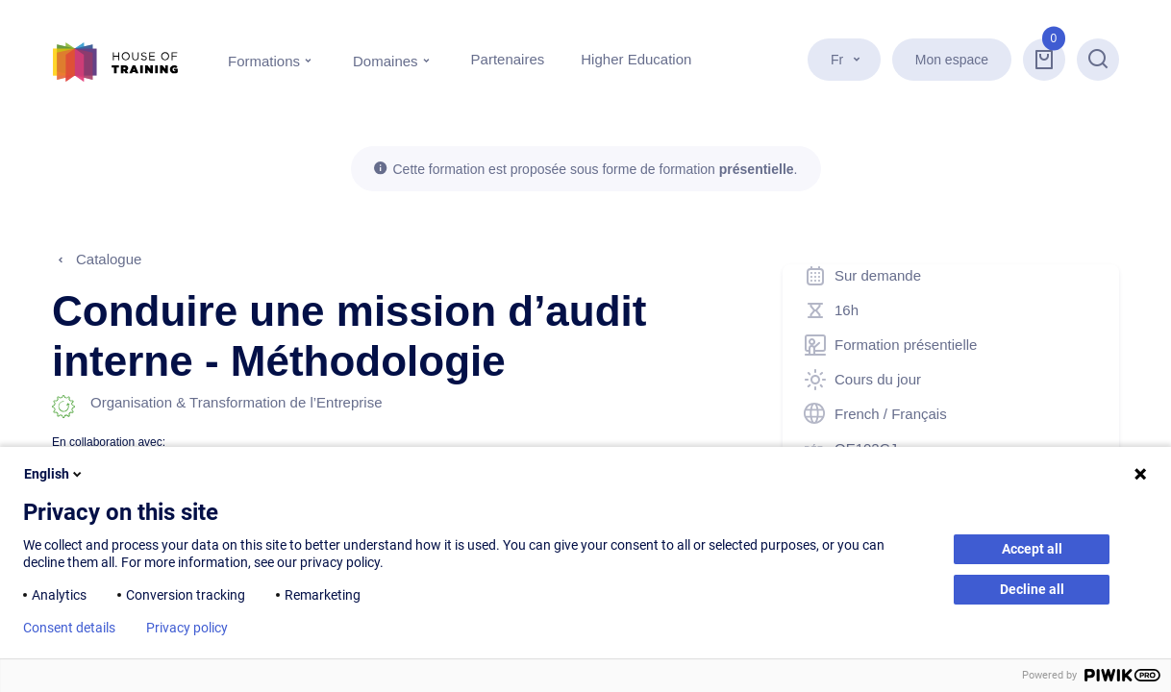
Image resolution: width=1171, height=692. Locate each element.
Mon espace (951, 59)
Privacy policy (187, 627)
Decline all (1032, 589)
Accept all (1032, 548)
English (54, 474)
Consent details (69, 627)
